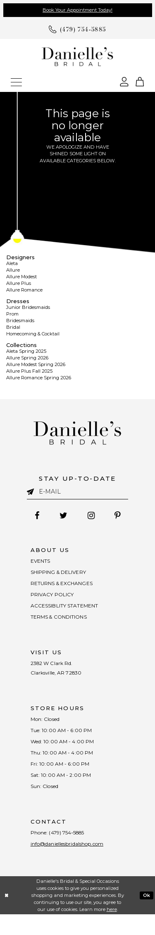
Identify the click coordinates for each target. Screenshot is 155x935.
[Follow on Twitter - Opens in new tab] (62, 515)
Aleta (12, 263)
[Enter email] (78, 491)
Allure (13, 270)
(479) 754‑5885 (71, 851)
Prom (12, 314)
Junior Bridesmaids (28, 307)
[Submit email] (33, 491)
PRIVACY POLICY (54, 599)
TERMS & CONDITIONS (62, 624)
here (112, 930)
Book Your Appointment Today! (77, 10)
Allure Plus (18, 283)
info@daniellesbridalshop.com (73, 863)
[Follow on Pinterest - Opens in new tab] (121, 515)
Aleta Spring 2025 (26, 351)
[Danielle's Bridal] (77, 56)
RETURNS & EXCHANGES (64, 586)
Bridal (13, 327)
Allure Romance (24, 290)
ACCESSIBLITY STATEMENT (68, 611)
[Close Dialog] (7, 916)
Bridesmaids (20, 320)
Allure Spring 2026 (27, 358)
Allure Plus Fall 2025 (29, 371)
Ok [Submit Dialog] (146, 915)
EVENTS (41, 562)
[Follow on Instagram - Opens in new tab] (92, 515)
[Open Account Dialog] (124, 81)
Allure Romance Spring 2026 (38, 378)
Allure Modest (21, 277)
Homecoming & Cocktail (33, 334)
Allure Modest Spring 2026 (35, 364)
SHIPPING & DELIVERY (61, 574)
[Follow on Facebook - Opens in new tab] (33, 515)
